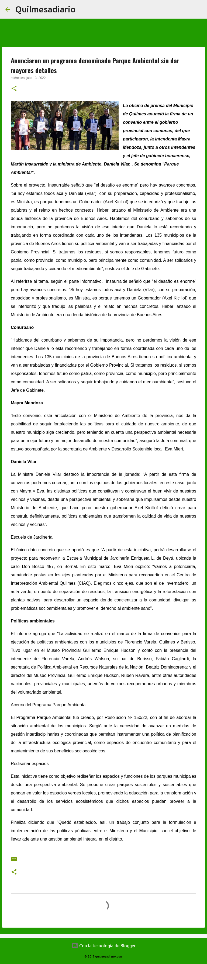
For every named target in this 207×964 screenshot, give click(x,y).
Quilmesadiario (45, 9)
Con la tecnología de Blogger (104, 945)
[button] (14, 89)
